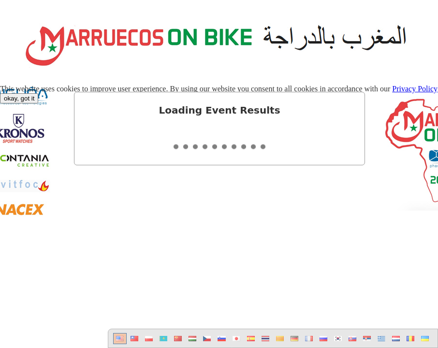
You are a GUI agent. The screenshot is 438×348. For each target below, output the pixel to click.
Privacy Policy (415, 89)
